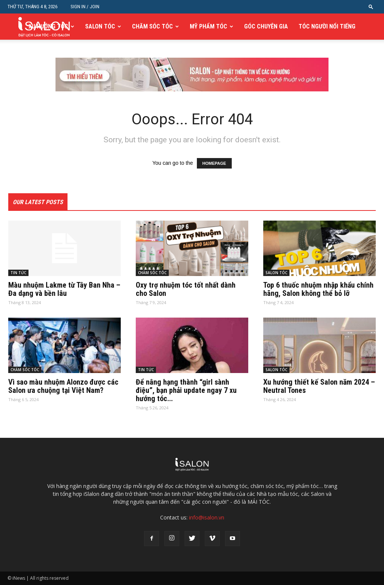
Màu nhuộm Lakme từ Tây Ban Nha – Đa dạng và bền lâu (64, 289)
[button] (370, 6)
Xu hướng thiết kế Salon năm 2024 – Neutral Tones (319, 386)
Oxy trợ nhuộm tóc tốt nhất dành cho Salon (186, 289)
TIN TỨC (18, 272)
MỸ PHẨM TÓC (208, 26)
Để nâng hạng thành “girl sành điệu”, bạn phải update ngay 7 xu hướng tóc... (186, 390)
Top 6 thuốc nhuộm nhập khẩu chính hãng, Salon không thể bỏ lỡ (318, 289)
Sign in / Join (84, 6)
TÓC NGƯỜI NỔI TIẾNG (327, 26)
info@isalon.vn (206, 517)
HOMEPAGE (214, 163)
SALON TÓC (100, 26)
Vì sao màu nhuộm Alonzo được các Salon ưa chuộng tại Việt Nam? (63, 386)
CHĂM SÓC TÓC (152, 26)
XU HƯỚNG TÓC (48, 26)
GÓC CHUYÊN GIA (266, 26)
